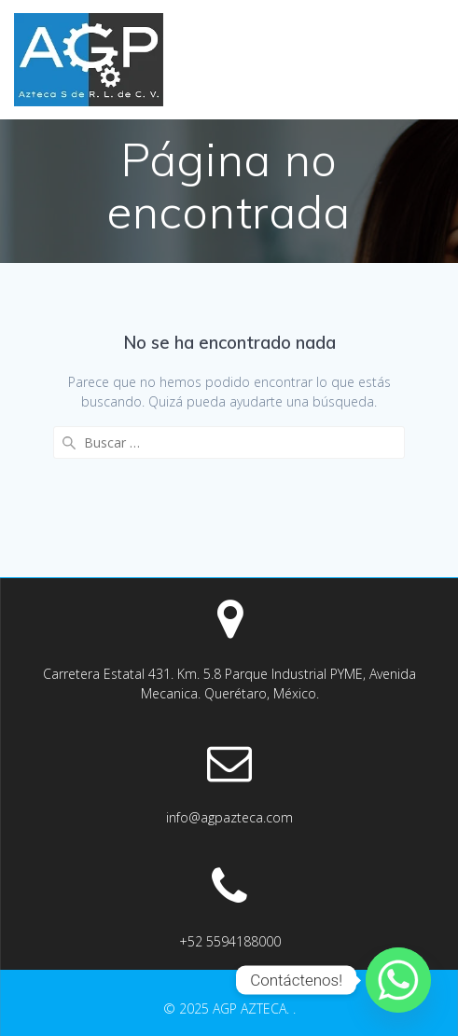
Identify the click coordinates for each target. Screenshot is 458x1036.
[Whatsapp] (398, 980)
